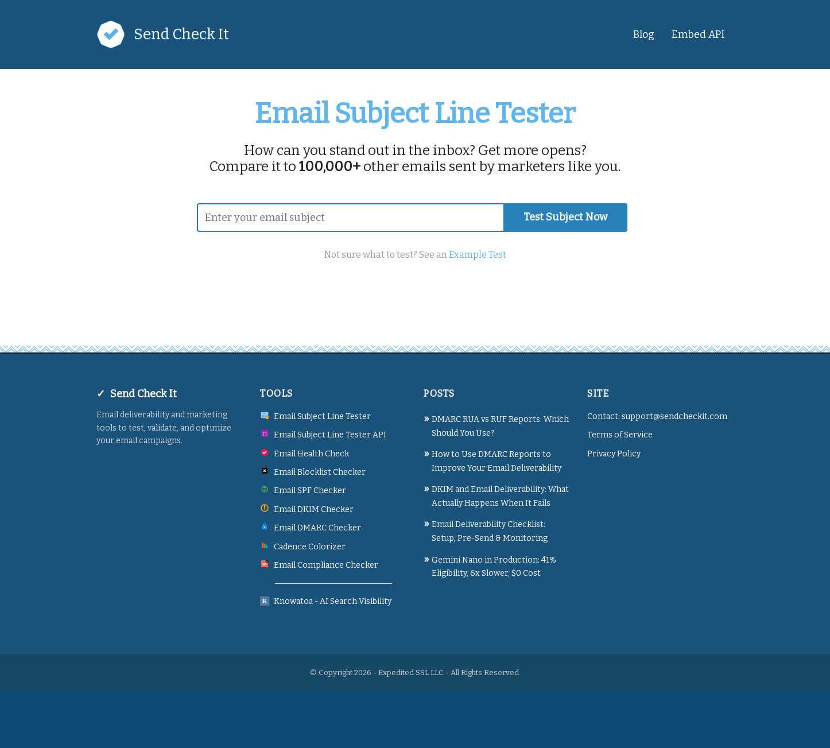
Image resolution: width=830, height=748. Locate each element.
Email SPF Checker (310, 490)
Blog (643, 34)
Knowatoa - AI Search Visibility (332, 601)
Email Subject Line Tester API (330, 435)
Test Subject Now (565, 217)
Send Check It (181, 34)
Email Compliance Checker (326, 565)
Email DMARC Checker (317, 528)
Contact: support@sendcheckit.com (657, 416)
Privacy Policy (614, 454)
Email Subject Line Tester (322, 416)
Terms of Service (620, 435)
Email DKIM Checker (314, 509)
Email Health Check (311, 454)
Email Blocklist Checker (320, 472)
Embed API (698, 34)
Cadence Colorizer (310, 547)
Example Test (477, 254)
